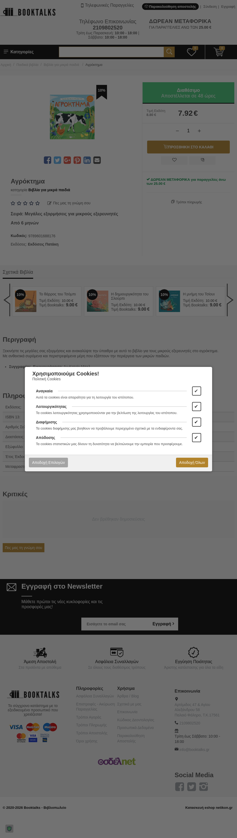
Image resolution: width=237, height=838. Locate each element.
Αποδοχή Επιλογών (48, 462)
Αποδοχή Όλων (192, 462)
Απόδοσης (45, 437)
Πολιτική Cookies (46, 379)
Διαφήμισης (46, 422)
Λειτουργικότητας (51, 406)
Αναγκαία (44, 391)
